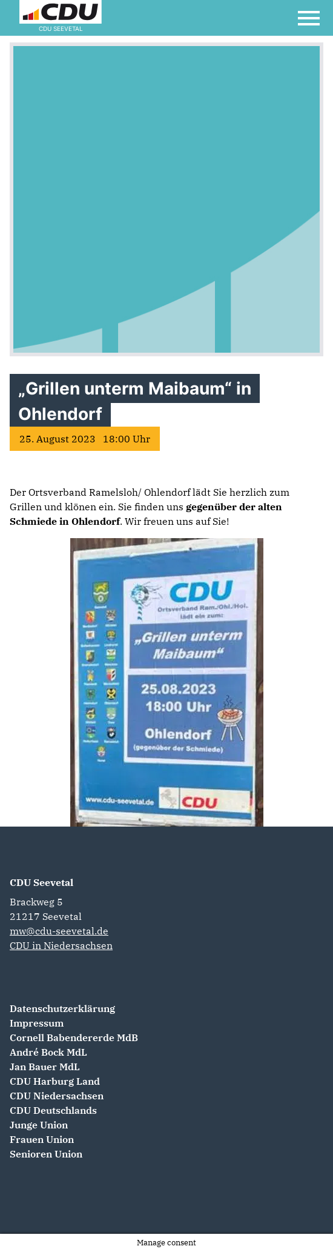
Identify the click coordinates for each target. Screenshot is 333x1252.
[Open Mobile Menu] (308, 18)
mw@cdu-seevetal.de (59, 931)
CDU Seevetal (41, 882)
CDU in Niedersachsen (61, 945)
